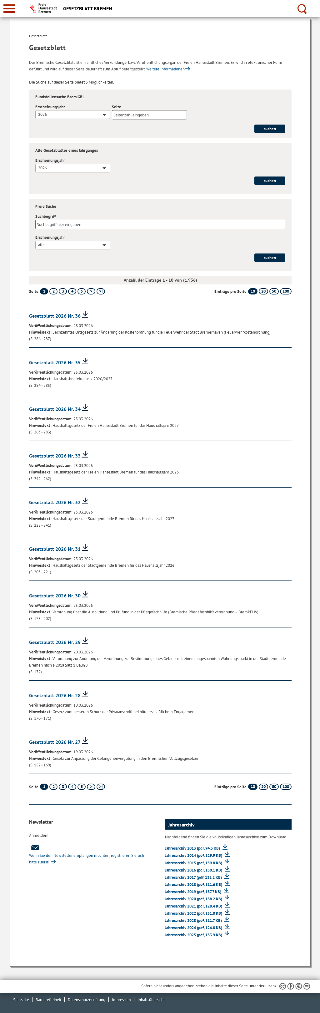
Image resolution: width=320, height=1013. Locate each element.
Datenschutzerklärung (86, 999)
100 (285, 291)
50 (274, 291)
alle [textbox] (41, 245)
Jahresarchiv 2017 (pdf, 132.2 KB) (194, 877)
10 (253, 291)
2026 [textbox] (42, 114)
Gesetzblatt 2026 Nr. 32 (55, 502)
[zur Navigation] (9, 8)
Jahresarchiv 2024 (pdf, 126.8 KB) (194, 927)
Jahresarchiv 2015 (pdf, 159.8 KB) (194, 863)
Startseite (21, 999)
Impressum (121, 999)
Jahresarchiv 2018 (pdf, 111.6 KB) (194, 884)
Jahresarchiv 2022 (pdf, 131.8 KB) (194, 913)
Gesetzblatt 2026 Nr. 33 (55, 456)
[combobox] (72, 114)
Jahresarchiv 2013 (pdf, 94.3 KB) (193, 848)
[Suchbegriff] (160, 224)
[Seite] (149, 115)
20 (263, 291)
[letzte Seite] (101, 291)
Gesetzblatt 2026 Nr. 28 (55, 695)
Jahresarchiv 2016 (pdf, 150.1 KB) (194, 870)
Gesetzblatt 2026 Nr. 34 (55, 409)
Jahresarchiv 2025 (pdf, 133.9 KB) (194, 935)
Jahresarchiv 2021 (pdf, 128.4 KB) (194, 906)
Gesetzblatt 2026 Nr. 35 (55, 362)
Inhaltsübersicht (151, 999)
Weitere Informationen (165, 69)
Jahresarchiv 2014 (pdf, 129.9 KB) (194, 855)
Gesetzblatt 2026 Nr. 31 (55, 549)
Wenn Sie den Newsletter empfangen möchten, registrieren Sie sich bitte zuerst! (86, 854)
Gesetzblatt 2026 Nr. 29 (55, 642)
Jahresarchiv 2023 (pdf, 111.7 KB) (194, 920)
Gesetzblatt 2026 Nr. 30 (55, 595)
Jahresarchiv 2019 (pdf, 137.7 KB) (193, 891)
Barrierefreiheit (48, 999)
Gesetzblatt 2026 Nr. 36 (55, 316)
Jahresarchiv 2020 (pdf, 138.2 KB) (194, 899)
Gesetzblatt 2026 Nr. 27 (55, 742)
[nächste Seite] (91, 291)
